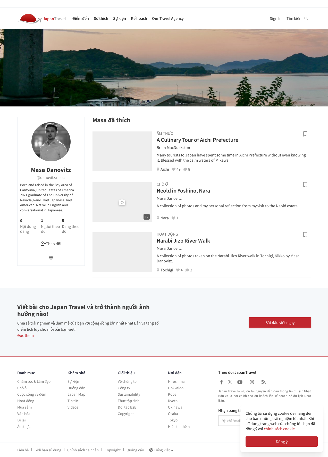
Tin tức (73, 400)
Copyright (126, 413)
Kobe (172, 394)
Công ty (124, 387)
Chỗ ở (22, 387)
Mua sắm (24, 407)
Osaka (173, 413)
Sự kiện (119, 18)
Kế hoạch (139, 18)
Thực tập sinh (128, 400)
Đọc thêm (25, 335)
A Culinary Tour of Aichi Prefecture (197, 139)
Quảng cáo (135, 449)
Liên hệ (23, 449)
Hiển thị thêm (179, 426)
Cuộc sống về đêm (31, 394)
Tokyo (173, 420)
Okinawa (175, 407)
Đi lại (21, 420)
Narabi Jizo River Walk (183, 240)
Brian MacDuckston (173, 147)
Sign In (276, 18)
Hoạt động (25, 400)
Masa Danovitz (169, 198)
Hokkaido (175, 387)
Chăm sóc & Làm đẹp (34, 381)
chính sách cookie (279, 428)
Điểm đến (80, 18)
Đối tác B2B (127, 407)
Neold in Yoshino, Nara (183, 190)
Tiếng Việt (161, 449)
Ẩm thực (23, 426)
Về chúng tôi (128, 381)
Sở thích (101, 18)
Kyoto (173, 400)
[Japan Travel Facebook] (221, 382)
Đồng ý (282, 441)
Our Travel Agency (168, 18)
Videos (73, 407)
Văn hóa (23, 413)
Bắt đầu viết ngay (280, 322)
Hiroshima (176, 381)
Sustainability (129, 394)
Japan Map (76, 394)
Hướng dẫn (76, 387)
